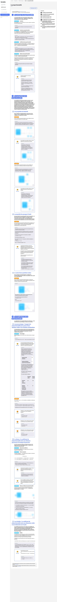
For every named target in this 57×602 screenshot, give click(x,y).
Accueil (3, 4)
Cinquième (16, 0)
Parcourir (3, 7)
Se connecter (4, 12)
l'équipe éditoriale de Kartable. (22, 11)
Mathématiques (21, 0)
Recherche (3, 9)
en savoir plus (16, 564)
